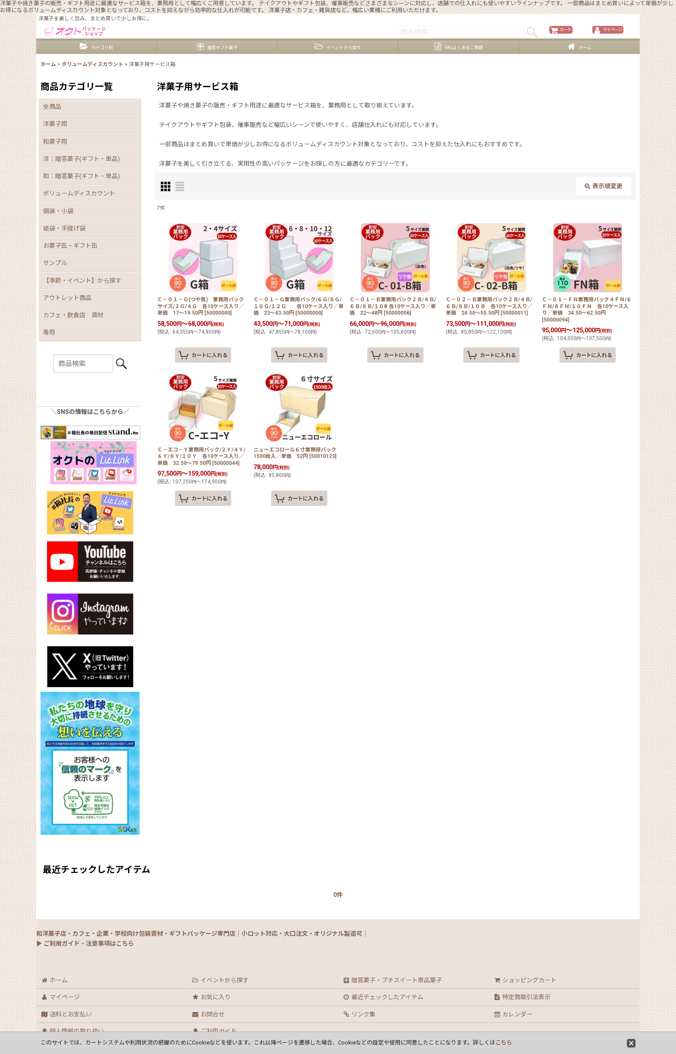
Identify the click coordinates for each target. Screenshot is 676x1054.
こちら (503, 1042)
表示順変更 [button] (604, 200)
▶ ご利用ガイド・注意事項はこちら (85, 943)
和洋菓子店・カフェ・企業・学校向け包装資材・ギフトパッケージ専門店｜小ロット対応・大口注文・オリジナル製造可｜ (202, 933)
